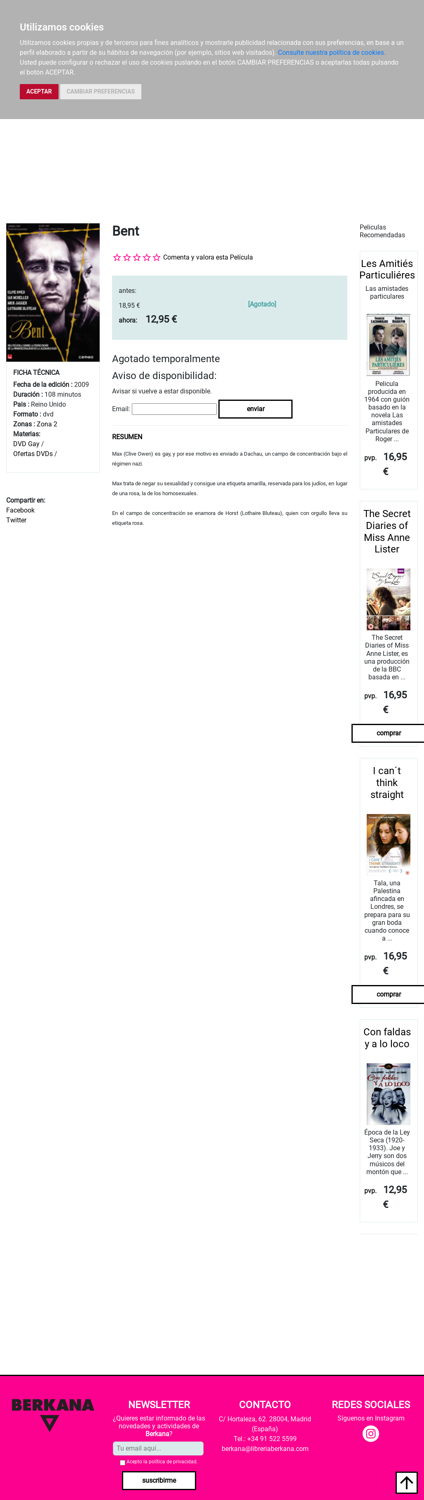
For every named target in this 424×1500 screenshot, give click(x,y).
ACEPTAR (39, 91)
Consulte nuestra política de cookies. (332, 52)
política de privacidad (173, 1462)
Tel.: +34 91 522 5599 (265, 1439)
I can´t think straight (387, 782)
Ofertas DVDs (33, 454)
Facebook (20, 510)
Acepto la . (162, 1462)
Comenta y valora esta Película (208, 257)
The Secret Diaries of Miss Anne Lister (387, 531)
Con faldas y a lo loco (387, 1038)
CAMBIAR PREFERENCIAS (101, 91)
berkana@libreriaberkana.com (265, 1449)
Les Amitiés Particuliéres (387, 269)
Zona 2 (47, 424)
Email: (121, 409)
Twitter (16, 520)
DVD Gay (26, 444)
